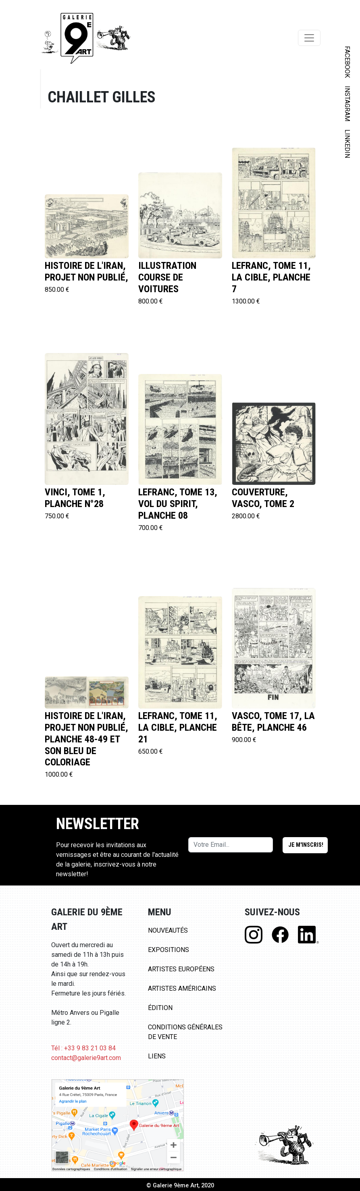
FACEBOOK (347, 62)
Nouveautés (168, 930)
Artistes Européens (181, 969)
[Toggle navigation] (309, 38)
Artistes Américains (182, 988)
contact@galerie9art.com (86, 1058)
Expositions (168, 950)
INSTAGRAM (347, 103)
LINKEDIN (347, 143)
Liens (157, 1056)
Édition (160, 1008)
